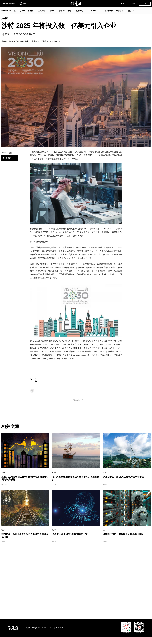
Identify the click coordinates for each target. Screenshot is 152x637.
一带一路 (4, 11)
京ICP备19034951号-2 (57, 628)
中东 (15, 11)
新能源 (30, 11)
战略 (60, 11)
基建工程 (41, 11)
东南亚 (22, 11)
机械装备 (79, 11)
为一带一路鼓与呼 (8, 4)
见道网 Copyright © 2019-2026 (36, 628)
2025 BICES (93, 11)
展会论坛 (119, 11)
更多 (130, 11)
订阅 (144, 3)
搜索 (23, 3)
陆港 (52, 11)
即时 (69, 11)
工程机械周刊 (108, 11)
